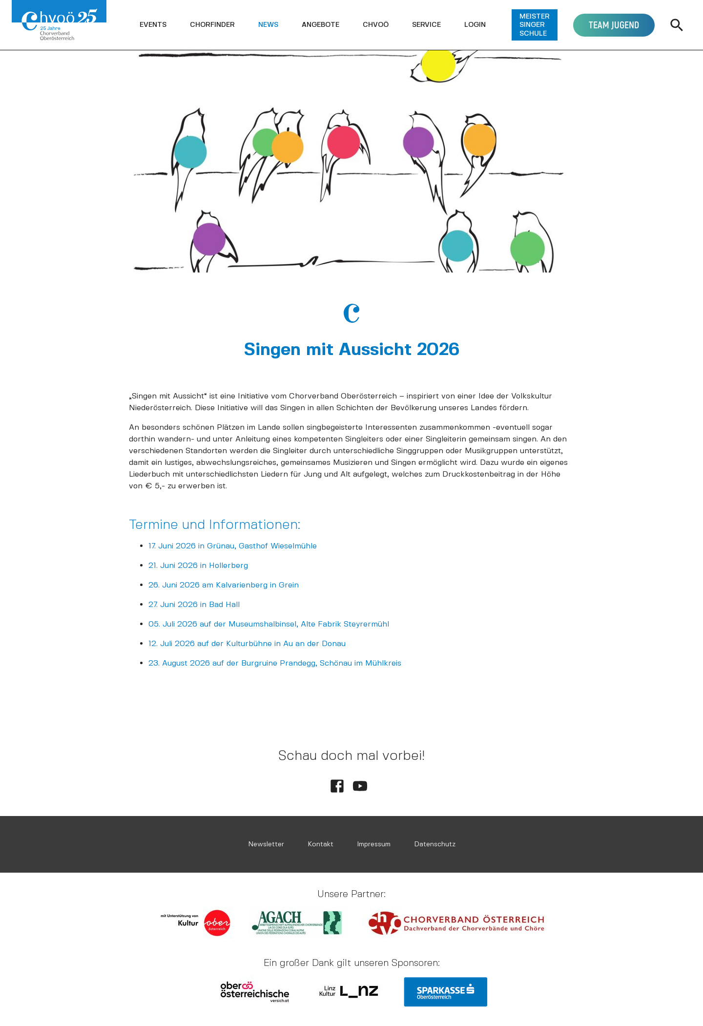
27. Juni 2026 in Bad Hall (194, 604)
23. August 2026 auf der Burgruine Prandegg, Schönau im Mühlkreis (274, 663)
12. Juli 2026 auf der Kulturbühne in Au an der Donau (247, 643)
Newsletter (266, 844)
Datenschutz (434, 844)
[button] (153, 25)
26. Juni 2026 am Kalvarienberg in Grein (223, 584)
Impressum (374, 844)
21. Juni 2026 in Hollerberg (198, 565)
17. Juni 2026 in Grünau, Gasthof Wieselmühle (232, 545)
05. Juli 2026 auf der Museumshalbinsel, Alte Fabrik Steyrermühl (268, 623)
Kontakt (320, 844)
